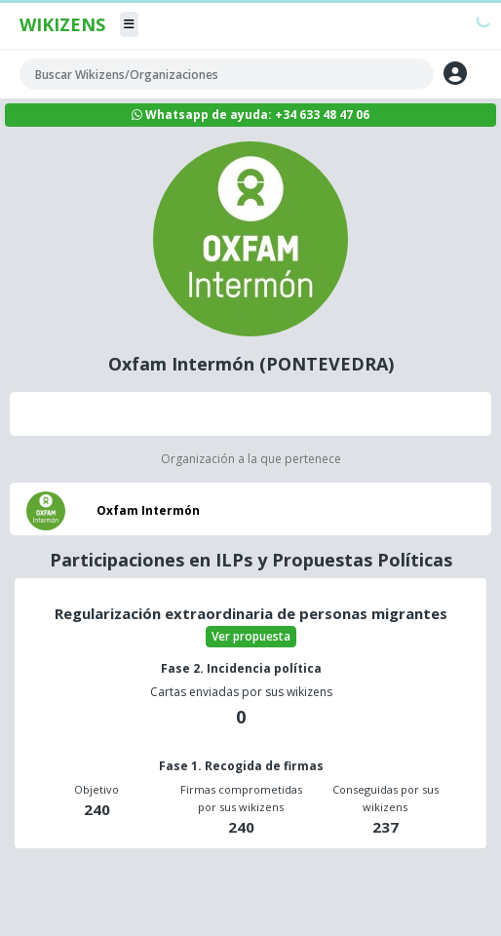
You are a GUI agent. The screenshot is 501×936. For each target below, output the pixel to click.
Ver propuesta (251, 636)
